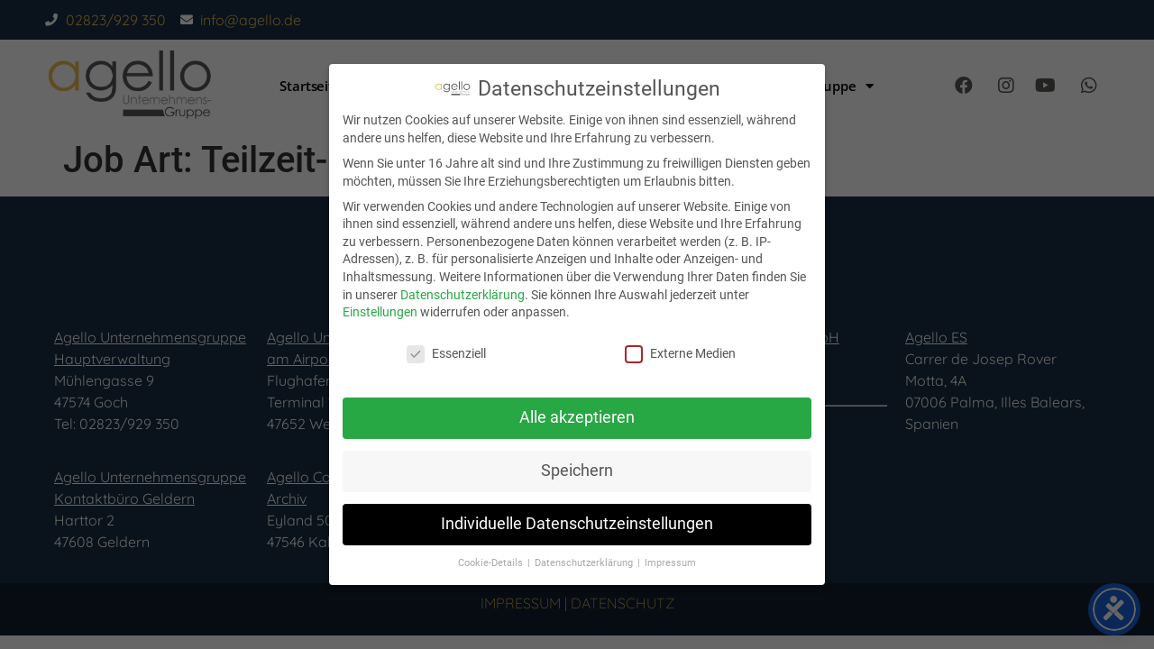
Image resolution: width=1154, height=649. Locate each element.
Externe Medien (680, 353)
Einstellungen (380, 312)
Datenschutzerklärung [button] (585, 563)
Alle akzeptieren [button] (577, 417)
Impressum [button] (670, 563)
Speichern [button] (577, 471)
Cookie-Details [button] (492, 563)
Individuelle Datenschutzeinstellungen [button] (577, 524)
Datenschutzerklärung (462, 295)
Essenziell (446, 353)
